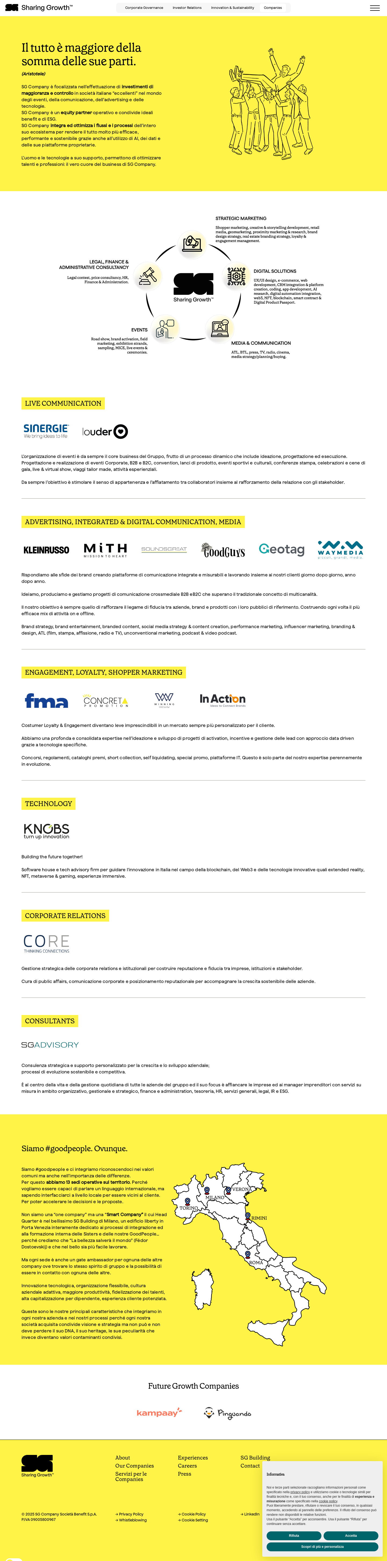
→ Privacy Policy (129, 1514)
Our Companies (134, 1465)
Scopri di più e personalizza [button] (322, 1547)
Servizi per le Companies (131, 1476)
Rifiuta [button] (294, 1536)
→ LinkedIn (250, 1514)
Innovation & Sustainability (232, 8)
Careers (187, 1465)
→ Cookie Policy (192, 1514)
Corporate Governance (144, 8)
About (122, 1457)
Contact (250, 1465)
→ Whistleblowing (131, 1520)
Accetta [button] (351, 1536)
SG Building (255, 1457)
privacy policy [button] (300, 1492)
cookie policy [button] (328, 1501)
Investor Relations (187, 8)
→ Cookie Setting (193, 1520)
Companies (273, 8)
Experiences (193, 1457)
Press (184, 1473)
